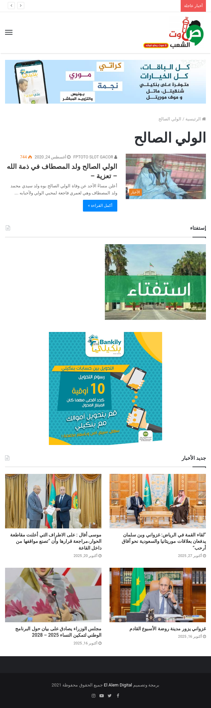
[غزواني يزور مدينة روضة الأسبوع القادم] (158, 595)
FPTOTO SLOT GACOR (95, 157)
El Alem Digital (118, 684)
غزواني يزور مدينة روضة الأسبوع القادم (167, 628)
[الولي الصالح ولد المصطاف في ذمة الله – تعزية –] (166, 176)
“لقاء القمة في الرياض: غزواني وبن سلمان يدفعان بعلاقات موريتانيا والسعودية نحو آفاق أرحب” (164, 541)
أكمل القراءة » (100, 205)
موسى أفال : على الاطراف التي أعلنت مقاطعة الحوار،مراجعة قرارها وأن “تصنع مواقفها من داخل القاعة (55, 541)
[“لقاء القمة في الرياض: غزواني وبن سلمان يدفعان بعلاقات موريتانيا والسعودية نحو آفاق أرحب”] (158, 501)
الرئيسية (195, 118)
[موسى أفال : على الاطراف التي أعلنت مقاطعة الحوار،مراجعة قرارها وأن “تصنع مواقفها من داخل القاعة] (53, 501)
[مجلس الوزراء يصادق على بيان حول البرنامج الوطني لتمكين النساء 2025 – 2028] (53, 595)
